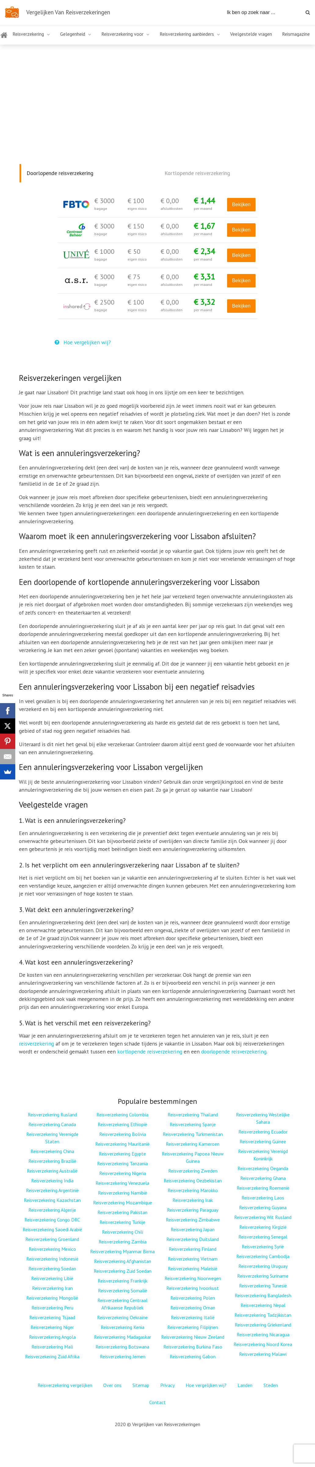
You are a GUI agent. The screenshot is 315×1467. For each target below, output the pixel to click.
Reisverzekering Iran (52, 1288)
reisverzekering (36, 1043)
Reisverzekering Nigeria (122, 1173)
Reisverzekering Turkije (122, 1222)
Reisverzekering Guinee (263, 1141)
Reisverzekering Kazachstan (52, 1200)
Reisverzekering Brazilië (52, 1161)
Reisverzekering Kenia (122, 1327)
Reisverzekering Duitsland (192, 1239)
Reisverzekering (28, 34)
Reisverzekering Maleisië (192, 1268)
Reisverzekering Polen (192, 1298)
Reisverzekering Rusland (52, 1114)
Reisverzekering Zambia (123, 1242)
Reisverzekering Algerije (52, 1210)
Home (3, 39)
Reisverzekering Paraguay (192, 1210)
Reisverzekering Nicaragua (263, 1334)
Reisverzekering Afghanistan (122, 1261)
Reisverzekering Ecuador (263, 1132)
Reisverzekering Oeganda (262, 1168)
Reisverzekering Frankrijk (122, 1281)
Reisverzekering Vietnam (193, 1259)
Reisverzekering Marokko (193, 1190)
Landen (244, 1385)
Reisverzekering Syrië (263, 1246)
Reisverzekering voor (122, 34)
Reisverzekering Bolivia (122, 1134)
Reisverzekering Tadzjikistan (262, 1315)
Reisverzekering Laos (262, 1198)
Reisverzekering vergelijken (65, 1385)
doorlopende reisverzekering (233, 1051)
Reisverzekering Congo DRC (52, 1220)
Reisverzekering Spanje (193, 1124)
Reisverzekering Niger (52, 1327)
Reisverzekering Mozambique (122, 1202)
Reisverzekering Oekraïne (122, 1317)
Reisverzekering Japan (193, 1229)
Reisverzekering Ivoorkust (192, 1288)
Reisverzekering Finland (192, 1249)
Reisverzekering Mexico (52, 1249)
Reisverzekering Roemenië (263, 1188)
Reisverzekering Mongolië (52, 1298)
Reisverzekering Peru (52, 1308)
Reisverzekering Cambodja (262, 1256)
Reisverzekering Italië (193, 1317)
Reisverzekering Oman (192, 1308)
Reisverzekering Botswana (122, 1347)
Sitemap (140, 1385)
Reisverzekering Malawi (263, 1354)
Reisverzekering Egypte (122, 1154)
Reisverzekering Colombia (122, 1114)
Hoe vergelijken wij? (83, 342)
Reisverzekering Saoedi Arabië (52, 1229)
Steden (270, 1385)
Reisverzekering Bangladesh (263, 1295)
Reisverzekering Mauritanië (122, 1144)
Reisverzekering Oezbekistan (193, 1180)
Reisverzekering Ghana (263, 1178)
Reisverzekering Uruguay (263, 1266)
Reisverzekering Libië (52, 1278)
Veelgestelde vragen (251, 34)
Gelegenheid (72, 34)
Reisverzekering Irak (192, 1200)
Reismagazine (296, 34)
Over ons (112, 1385)
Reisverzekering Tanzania (122, 1163)
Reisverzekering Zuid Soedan (122, 1271)
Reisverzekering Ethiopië (122, 1124)
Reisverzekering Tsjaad (52, 1317)
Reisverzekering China (52, 1151)
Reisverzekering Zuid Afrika (52, 1356)
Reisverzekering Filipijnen (192, 1327)
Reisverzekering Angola (52, 1337)
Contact (157, 1402)
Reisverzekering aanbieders (187, 34)
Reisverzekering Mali (52, 1347)
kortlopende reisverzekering (149, 1051)
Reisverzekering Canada (52, 1124)
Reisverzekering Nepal (263, 1305)
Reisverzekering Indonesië (52, 1259)
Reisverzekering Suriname (262, 1276)
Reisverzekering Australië (52, 1171)
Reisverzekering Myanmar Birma (122, 1251)
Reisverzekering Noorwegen (193, 1278)
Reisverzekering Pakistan (122, 1212)
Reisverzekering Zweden (192, 1171)
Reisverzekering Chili (122, 1232)
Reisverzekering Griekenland (263, 1325)
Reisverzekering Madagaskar (122, 1337)
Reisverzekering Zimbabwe (193, 1220)
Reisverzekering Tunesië (263, 1286)
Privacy (167, 1385)
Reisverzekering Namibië (122, 1193)
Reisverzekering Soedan (52, 1268)
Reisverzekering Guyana (263, 1207)
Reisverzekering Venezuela (122, 1183)
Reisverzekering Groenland (52, 1239)
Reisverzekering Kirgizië (263, 1227)
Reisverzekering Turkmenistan (193, 1134)
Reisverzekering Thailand (193, 1114)
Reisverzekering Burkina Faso (192, 1347)
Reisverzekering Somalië (122, 1290)
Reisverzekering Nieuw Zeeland (192, 1337)
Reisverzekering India (52, 1180)
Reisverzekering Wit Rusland (262, 1217)
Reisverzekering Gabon (192, 1356)
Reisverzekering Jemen (122, 1356)
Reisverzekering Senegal (262, 1237)
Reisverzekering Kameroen (192, 1144)
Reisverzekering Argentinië (52, 1190)
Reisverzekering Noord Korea (263, 1344)
